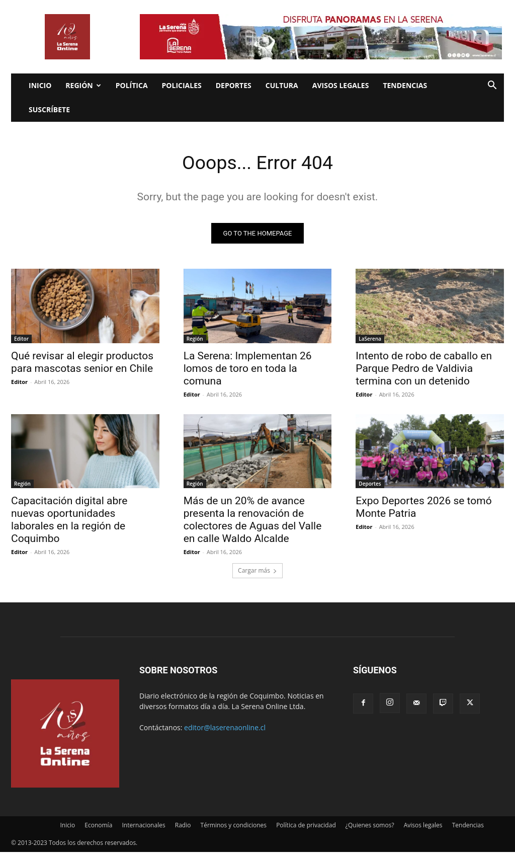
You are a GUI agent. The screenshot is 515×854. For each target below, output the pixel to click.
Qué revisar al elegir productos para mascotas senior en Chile (82, 363)
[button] (492, 86)
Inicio (40, 85)
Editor (21, 339)
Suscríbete (49, 109)
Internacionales (143, 827)
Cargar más (257, 572)
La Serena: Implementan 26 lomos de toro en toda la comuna (248, 369)
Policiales (182, 85)
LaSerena (370, 339)
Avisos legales (340, 85)
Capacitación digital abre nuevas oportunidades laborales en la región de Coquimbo (69, 521)
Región (83, 85)
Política (132, 85)
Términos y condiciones (234, 827)
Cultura (282, 85)
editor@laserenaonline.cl (225, 729)
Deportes (233, 85)
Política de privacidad (306, 827)
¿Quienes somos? (370, 827)
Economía (98, 827)
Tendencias (405, 85)
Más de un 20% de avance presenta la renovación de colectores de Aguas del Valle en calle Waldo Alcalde (253, 521)
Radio (183, 827)
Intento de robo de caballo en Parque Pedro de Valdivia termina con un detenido (424, 369)
